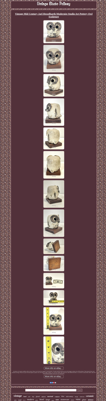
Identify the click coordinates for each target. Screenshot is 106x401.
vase (78, 399)
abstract (90, 400)
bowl (42, 399)
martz (72, 400)
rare (57, 400)
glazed (38, 396)
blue (62, 396)
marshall (50, 396)
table (29, 396)
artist (15, 400)
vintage (18, 395)
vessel (19, 400)
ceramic (90, 396)
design (76, 396)
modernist (82, 396)
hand (24, 396)
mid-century (69, 396)
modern (30, 399)
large (48, 399)
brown (24, 400)
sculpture (57, 396)
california (43, 396)
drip (33, 396)
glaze (84, 400)
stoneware (65, 399)
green (37, 400)
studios (53, 400)
